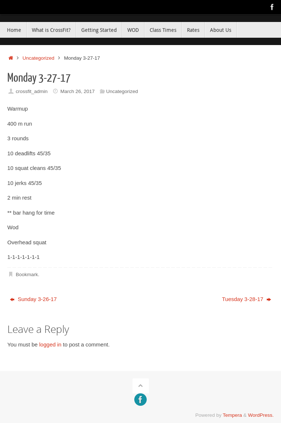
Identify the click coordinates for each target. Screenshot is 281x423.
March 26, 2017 (77, 91)
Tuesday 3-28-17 (246, 299)
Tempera (232, 415)
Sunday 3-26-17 (33, 299)
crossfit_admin (32, 91)
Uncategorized (39, 58)
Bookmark (27, 274)
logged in (50, 344)
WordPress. (261, 415)
